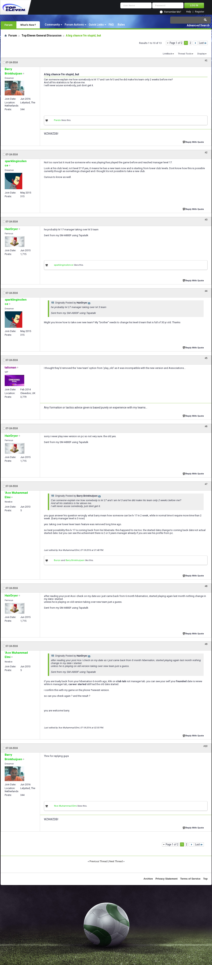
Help (188, 12)
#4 (206, 291)
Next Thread (116, 861)
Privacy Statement (167, 878)
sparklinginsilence (63, 265)
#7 (206, 484)
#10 (205, 746)
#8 (206, 586)
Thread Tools (184, 53)
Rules (121, 24)
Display (201, 53)
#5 (206, 358)
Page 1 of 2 (176, 42)
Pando (57, 120)
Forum (8, 24)
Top (205, 878)
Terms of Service (190, 878)
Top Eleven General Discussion (41, 35)
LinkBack (167, 53)
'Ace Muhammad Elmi (65, 806)
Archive (148, 878)
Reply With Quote (193, 141)
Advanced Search (198, 25)
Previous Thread (98, 861)
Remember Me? (172, 12)
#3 (206, 219)
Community (52, 24)
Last (203, 42)
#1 (206, 60)
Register (199, 12)
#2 (206, 152)
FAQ (111, 24)
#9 (206, 644)
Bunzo (57, 560)
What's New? (28, 24)
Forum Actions (74, 24)
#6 (206, 426)
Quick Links (96, 24)
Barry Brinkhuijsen (75, 560)
